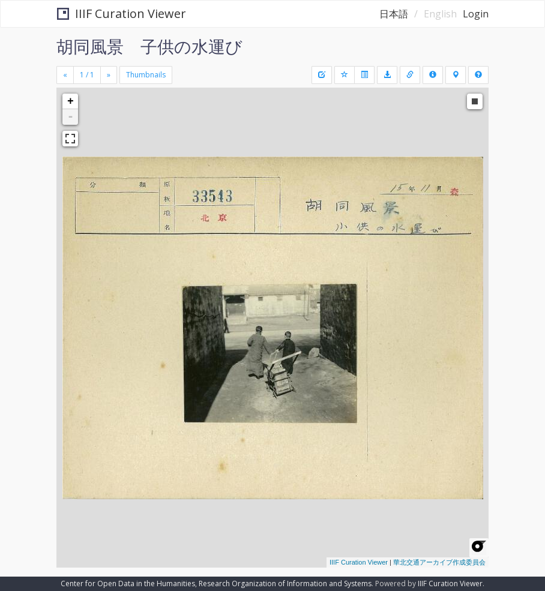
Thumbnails (146, 75)
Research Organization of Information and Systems (285, 583)
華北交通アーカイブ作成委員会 (439, 562)
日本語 (393, 13)
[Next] (108, 75)
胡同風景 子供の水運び (149, 46)
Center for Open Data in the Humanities (128, 583)
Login (476, 13)
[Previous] (65, 75)
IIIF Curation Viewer (121, 13)
